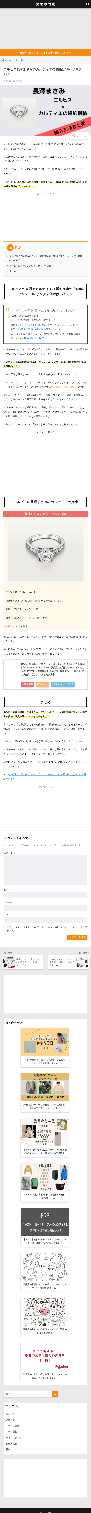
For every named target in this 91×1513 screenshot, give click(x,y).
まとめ (12, 271)
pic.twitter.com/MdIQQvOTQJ (46, 329)
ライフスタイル (14, 1424)
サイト (7, 915)
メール (9, 903)
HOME (45, 1500)
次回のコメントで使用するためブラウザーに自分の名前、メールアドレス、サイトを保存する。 (47, 929)
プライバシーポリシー (38, 1506)
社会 (8, 1436)
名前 (7, 890)
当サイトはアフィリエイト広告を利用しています (45, 53)
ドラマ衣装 (12, 1418)
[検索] (55, 1380)
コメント (10, 853)
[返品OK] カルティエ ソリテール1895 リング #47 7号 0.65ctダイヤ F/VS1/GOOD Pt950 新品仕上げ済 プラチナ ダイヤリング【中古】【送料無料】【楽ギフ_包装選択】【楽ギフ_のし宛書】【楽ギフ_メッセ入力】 (52, 670)
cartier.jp (23, 626)
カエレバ (33, 679)
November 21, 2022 (34, 338)
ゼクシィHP (34, 618)
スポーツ (10, 1406)
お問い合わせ (57, 1506)
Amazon (43, 684)
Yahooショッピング (64, 684)
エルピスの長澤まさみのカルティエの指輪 (30, 266)
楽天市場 (28, 684)
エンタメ (10, 1400)
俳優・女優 (12, 1430)
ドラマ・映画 (13, 1412)
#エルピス (25, 329)
